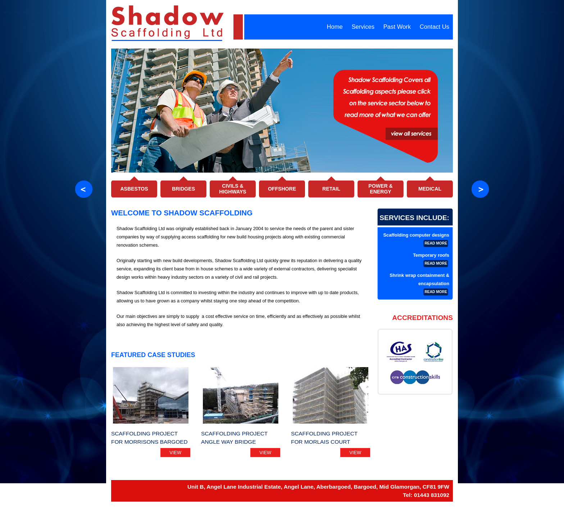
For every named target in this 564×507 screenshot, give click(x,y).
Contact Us (434, 26)
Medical (429, 189)
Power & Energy (380, 189)
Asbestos (134, 189)
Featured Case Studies (153, 354)
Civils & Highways (232, 189)
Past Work (397, 26)
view (175, 452)
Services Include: (414, 217)
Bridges (183, 189)
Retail (331, 189)
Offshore (282, 189)
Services (362, 26)
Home (334, 26)
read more (435, 243)
